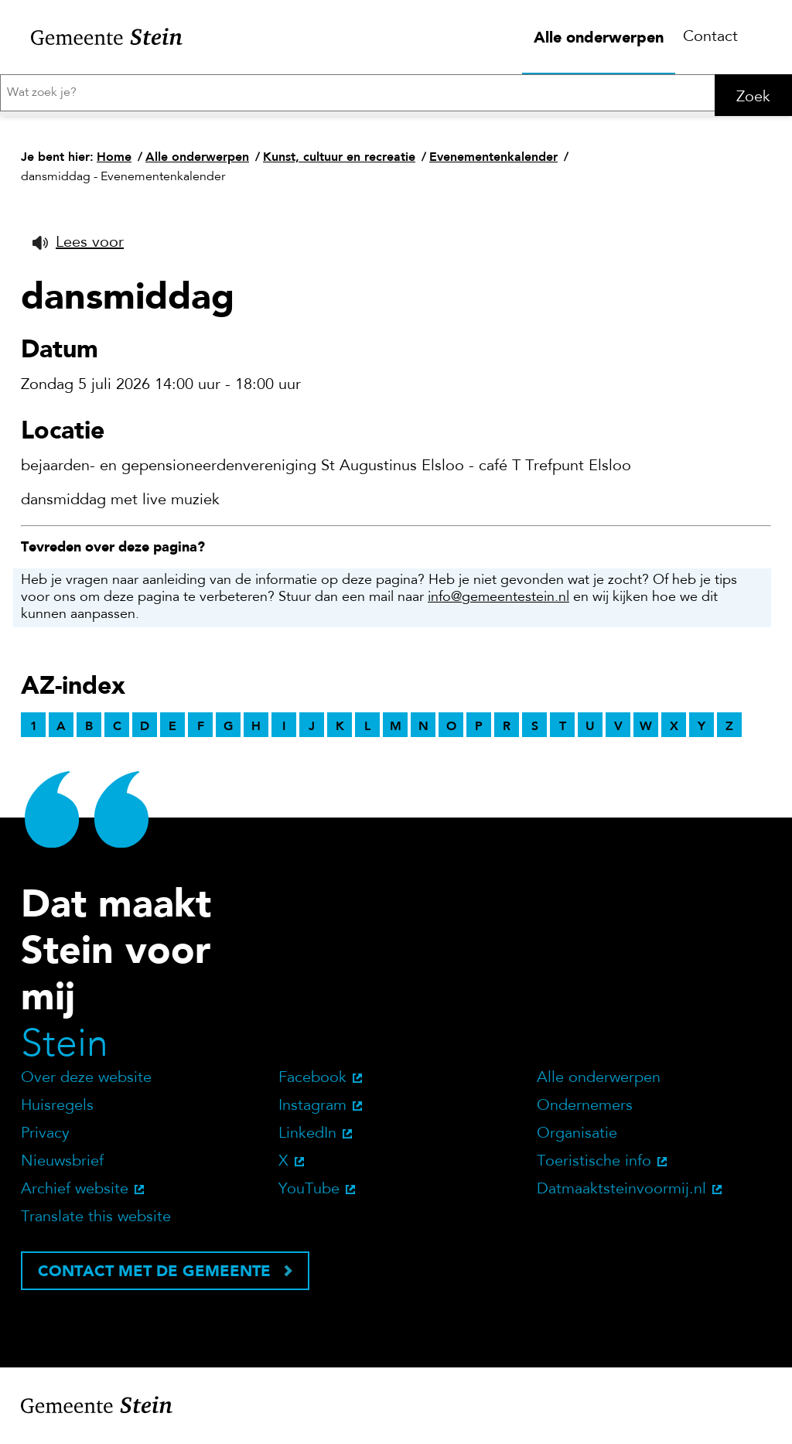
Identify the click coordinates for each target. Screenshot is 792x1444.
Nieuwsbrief (62, 1166)
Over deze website (86, 1083)
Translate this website (96, 1222)
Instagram (312, 1110)
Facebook (312, 1083)
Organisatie (577, 1138)
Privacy (45, 1138)
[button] (78, 247)
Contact (710, 37)
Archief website (74, 1194)
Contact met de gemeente (154, 1275)
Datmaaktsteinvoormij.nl (621, 1194)
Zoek (753, 97)
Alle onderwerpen (599, 37)
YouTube (309, 1194)
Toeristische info (594, 1166)
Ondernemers (585, 1110)
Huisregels (57, 1110)
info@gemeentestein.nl (498, 602)
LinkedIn (307, 1138)
